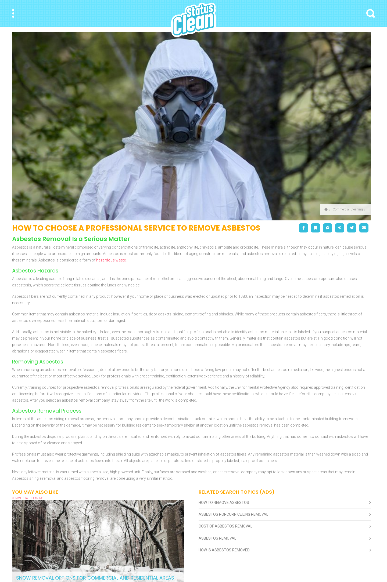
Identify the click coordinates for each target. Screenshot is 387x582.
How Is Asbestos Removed (224, 550)
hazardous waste (111, 260)
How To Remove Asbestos (224, 502)
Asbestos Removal (217, 538)
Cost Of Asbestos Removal (225, 526)
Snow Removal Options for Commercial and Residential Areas (95, 577)
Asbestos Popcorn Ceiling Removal (233, 514)
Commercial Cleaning (348, 209)
